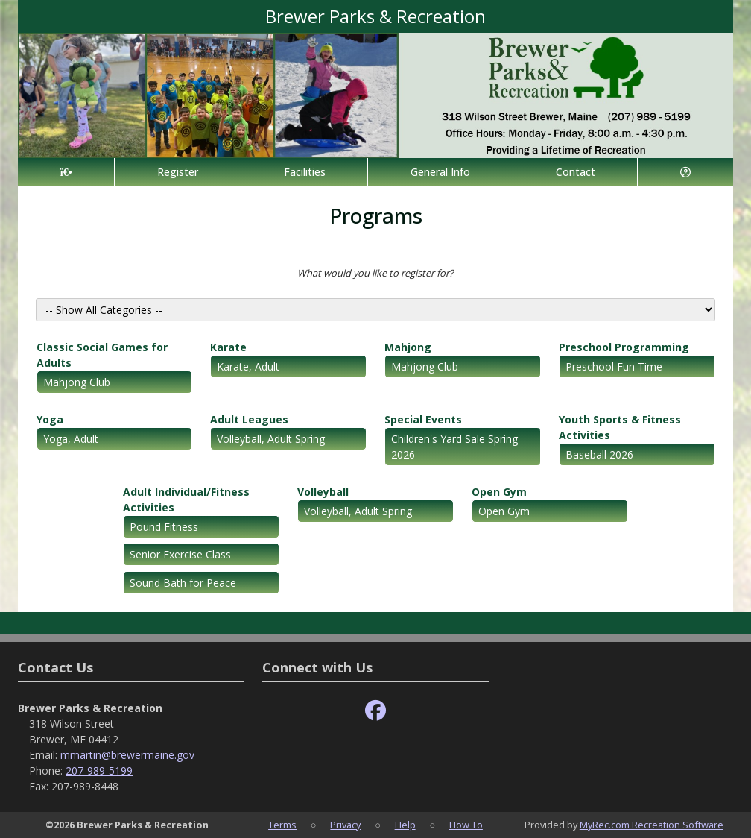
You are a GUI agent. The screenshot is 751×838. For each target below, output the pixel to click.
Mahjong (407, 347)
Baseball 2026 (599, 454)
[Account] (685, 172)
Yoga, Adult (70, 439)
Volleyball (323, 492)
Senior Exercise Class (180, 554)
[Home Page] (66, 172)
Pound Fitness (164, 527)
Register (177, 172)
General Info (440, 172)
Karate (228, 347)
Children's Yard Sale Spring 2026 (454, 446)
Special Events (423, 419)
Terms (282, 824)
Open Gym (499, 492)
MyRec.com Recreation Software (651, 824)
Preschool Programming (624, 347)
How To (466, 824)
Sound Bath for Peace (183, 583)
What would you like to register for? (375, 273)
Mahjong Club (76, 382)
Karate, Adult (248, 366)
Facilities (305, 172)
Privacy (345, 824)
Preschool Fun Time (613, 366)
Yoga (50, 419)
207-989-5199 (99, 770)
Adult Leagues (249, 419)
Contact (575, 172)
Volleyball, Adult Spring (271, 439)
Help (405, 824)
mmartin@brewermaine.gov (127, 755)
